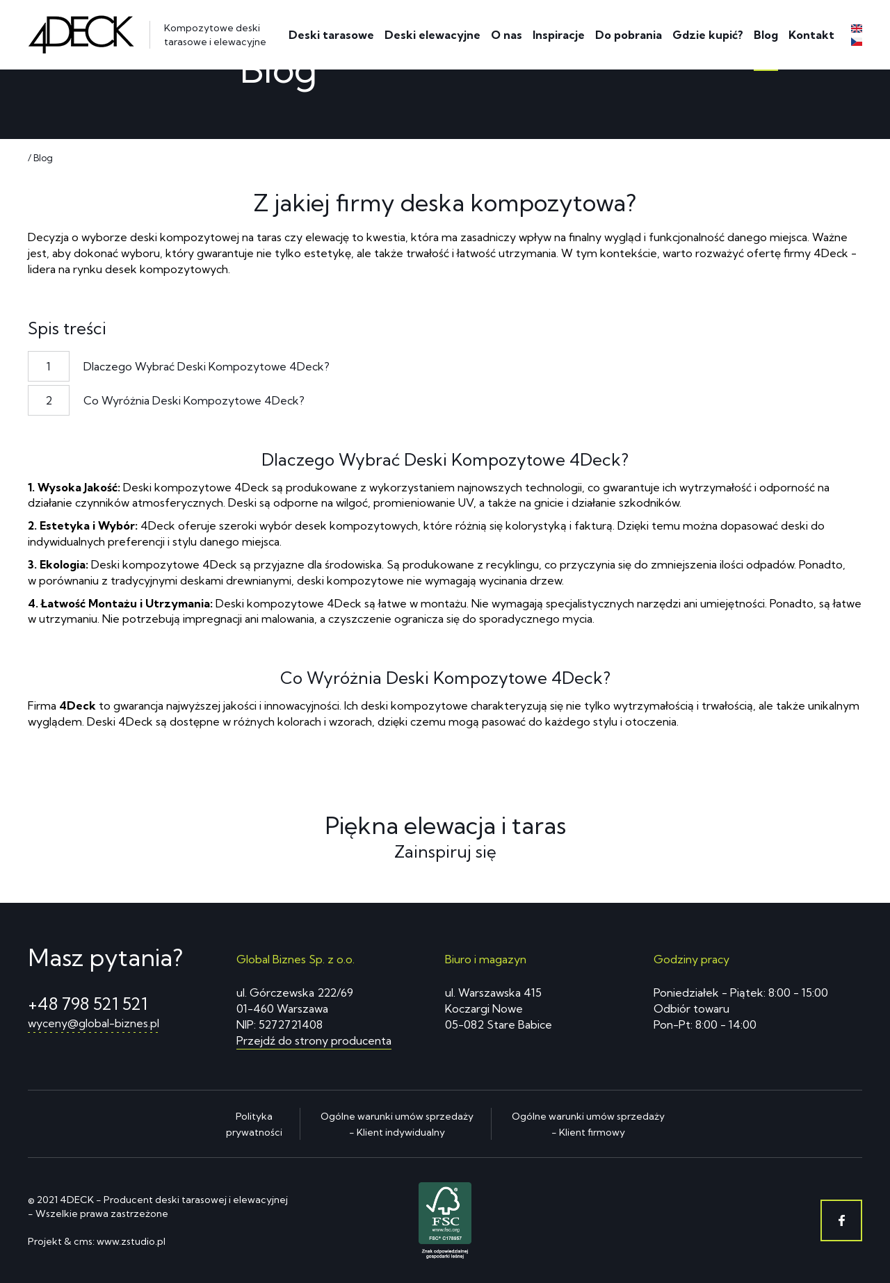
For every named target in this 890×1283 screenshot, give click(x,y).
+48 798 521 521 (87, 1003)
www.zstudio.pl (131, 1241)
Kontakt (811, 35)
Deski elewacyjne (432, 35)
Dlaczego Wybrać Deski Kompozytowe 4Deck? (206, 366)
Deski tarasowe (331, 35)
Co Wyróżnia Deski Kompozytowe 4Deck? (194, 400)
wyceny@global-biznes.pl (93, 1023)
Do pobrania (628, 35)
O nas (506, 35)
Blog (766, 35)
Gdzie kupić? (707, 35)
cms (83, 1241)
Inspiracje (559, 35)
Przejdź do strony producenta (313, 1040)
